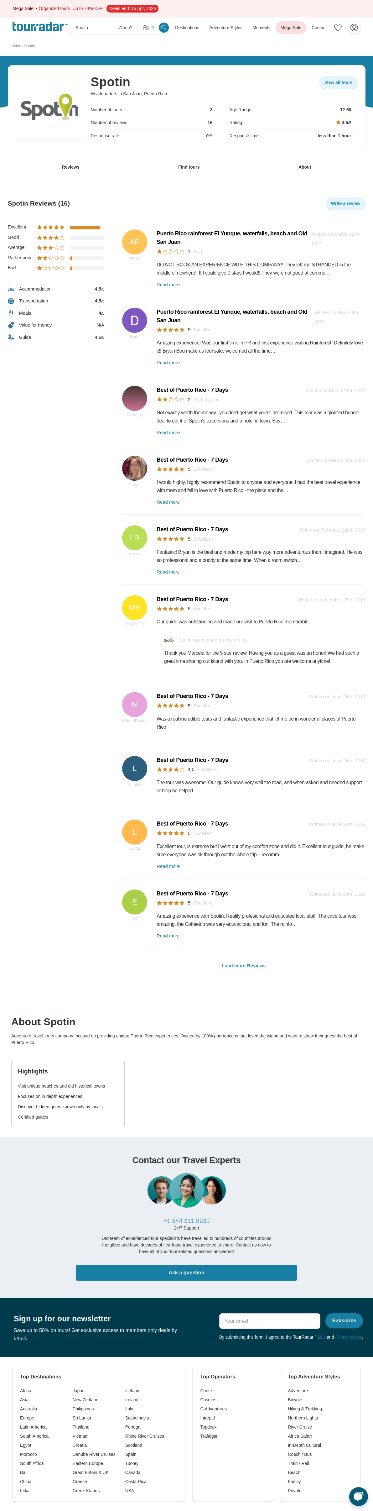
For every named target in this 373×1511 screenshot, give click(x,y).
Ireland (132, 1399)
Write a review (345, 203)
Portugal (133, 1427)
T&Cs (319, 1337)
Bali (23, 1472)
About (304, 167)
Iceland (132, 1390)
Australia (28, 1408)
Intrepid (207, 1417)
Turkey (131, 1463)
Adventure (298, 1390)
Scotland (133, 1445)
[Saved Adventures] (338, 27)
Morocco (28, 1454)
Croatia (80, 1445)
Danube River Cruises (94, 1454)
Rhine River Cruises (144, 1436)
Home (16, 46)
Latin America (33, 1427)
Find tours (188, 167)
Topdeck (208, 1427)
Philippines (83, 1408)
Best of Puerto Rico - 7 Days (192, 390)
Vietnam (81, 1436)
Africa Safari (300, 1436)
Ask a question (187, 1272)
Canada (133, 1472)
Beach (294, 1472)
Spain (131, 1454)
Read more (168, 284)
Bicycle (295, 1399)
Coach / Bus (300, 1454)
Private (295, 1490)
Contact (319, 27)
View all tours (338, 82)
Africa (25, 1390)
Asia (24, 1399)
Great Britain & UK (91, 1472)
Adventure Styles (225, 27)
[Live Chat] (358, 1496)
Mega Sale (291, 27)
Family (294, 1481)
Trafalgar (209, 1436)
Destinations (187, 27)
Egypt (25, 1445)
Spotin (29, 46)
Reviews (71, 167)
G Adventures (213, 1408)
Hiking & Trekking (305, 1408)
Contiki (207, 1390)
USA (129, 1490)
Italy (129, 1408)
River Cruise (300, 1427)
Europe (27, 1417)
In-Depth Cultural (304, 1445)
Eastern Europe (88, 1463)
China (26, 1481)
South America (34, 1436)
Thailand (81, 1427)
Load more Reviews (244, 965)
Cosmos (208, 1399)
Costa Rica (136, 1481)
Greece (80, 1481)
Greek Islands (86, 1490)
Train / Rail (298, 1463)
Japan (79, 1390)
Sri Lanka (82, 1417)
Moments (261, 27)
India (24, 1490)
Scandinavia (137, 1417)
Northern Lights (303, 1417)
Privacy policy (348, 1337)
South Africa (32, 1463)
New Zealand (86, 1399)
